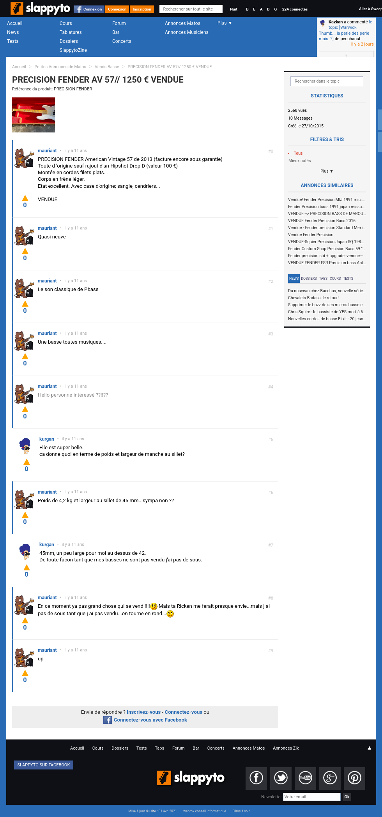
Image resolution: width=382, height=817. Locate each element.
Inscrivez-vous (144, 712)
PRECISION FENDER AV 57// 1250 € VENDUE (169, 66)
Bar (115, 32)
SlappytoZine (73, 50)
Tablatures (71, 32)
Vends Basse (107, 66)
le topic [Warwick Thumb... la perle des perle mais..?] (345, 30)
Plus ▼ (327, 171)
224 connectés (295, 9)
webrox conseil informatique (204, 811)
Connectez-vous (184, 712)
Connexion (92, 9)
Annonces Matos (182, 23)
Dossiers (69, 41)
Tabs (323, 279)
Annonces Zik (286, 748)
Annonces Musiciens (187, 32)
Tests (12, 41)
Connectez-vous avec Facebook (145, 720)
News (13, 32)
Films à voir (240, 811)
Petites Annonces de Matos (60, 66)
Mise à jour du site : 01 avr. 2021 (152, 811)
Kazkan (336, 22)
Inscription (142, 9)
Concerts (121, 41)
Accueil (15, 23)
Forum (119, 23)
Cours (66, 23)
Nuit (233, 9)
